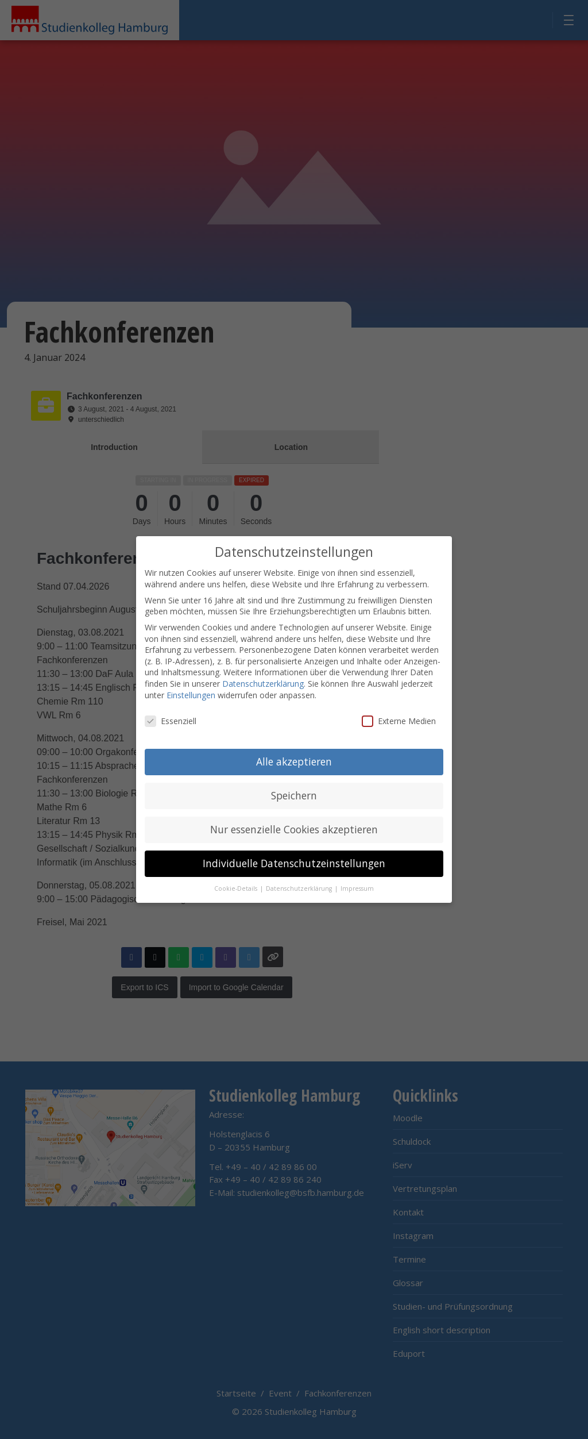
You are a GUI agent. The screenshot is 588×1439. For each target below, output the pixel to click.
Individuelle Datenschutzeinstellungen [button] (294, 862)
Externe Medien (399, 719)
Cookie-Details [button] (236, 887)
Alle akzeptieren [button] (294, 760)
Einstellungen (191, 693)
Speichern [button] (294, 794)
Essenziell (170, 719)
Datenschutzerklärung (263, 682)
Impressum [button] (357, 887)
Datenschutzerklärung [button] (300, 887)
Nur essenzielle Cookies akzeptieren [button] (294, 828)
